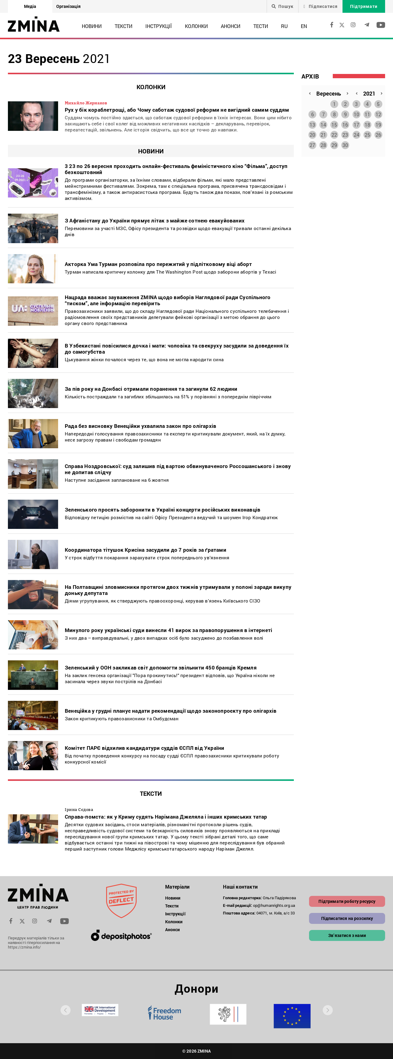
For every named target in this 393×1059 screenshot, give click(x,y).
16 (345, 123)
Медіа (30, 6)
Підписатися (321, 6)
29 (334, 144)
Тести (260, 26)
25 (367, 133)
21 (323, 133)
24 (356, 133)
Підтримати (363, 6)
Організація (68, 6)
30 (345, 144)
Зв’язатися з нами (347, 935)
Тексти (123, 26)
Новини (92, 26)
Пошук (283, 6)
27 (312, 144)
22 (334, 133)
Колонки (196, 26)
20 (312, 133)
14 (323, 123)
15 (334, 123)
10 (356, 113)
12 (378, 113)
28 (323, 144)
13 (312, 123)
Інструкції (158, 26)
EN (304, 26)
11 (367, 113)
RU (284, 26)
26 (378, 133)
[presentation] (66, 1010)
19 (378, 123)
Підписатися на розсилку (347, 918)
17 (356, 123)
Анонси (230, 26)
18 (367, 123)
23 (345, 133)
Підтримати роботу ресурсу (346, 901)
